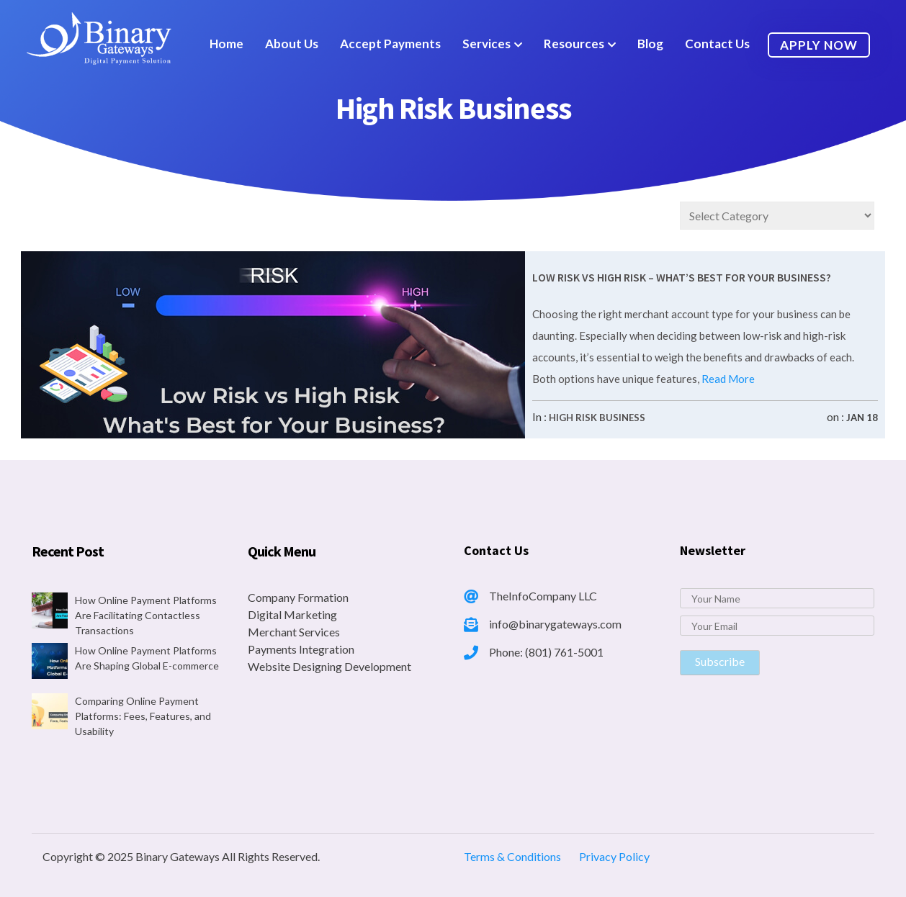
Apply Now (819, 45)
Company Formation (298, 597)
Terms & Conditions (512, 856)
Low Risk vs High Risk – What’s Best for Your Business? (681, 277)
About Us (291, 43)
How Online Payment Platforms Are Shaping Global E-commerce (147, 658)
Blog (650, 43)
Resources (574, 43)
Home (226, 43)
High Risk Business (597, 417)
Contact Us (717, 43)
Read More (727, 378)
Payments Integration (301, 649)
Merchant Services (294, 632)
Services (486, 43)
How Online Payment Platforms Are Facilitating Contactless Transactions (146, 615)
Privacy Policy (614, 856)
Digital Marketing (292, 614)
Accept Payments (390, 43)
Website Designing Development (329, 666)
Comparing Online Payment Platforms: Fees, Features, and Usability (143, 716)
